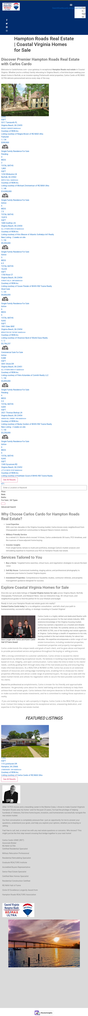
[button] (71, 5)
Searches (78, 8)
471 (2, 484)
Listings (70, 8)
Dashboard (62, 8)
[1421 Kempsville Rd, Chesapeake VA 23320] (44, 988)
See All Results (9, 480)
